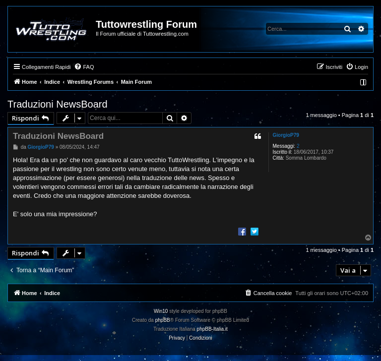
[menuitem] (84, 67)
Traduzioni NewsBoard (57, 104)
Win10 (161, 311)
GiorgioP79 (286, 135)
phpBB (162, 320)
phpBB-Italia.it (212, 329)
